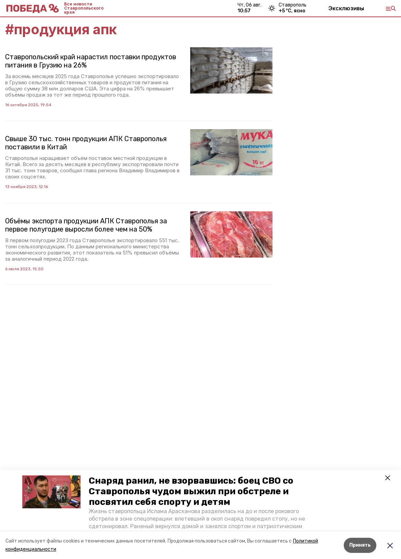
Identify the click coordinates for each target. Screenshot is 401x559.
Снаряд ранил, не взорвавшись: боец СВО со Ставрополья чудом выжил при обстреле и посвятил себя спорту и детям (191, 491)
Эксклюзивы (346, 8)
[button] (51, 491)
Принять (360, 545)
